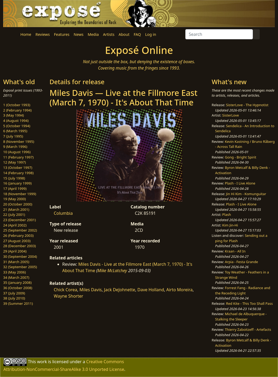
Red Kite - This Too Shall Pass (249, 303)
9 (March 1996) (15, 146)
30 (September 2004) (20, 256)
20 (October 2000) (17, 204)
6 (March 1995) (15, 130)
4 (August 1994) (16, 120)
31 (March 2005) (16, 261)
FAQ (137, 34)
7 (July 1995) (13, 136)
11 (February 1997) (18, 157)
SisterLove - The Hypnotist (247, 104)
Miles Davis (90, 290)
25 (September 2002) (20, 230)
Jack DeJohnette (119, 290)
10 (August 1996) (16, 151)
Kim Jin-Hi (230, 225)
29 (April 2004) (14, 251)
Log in (150, 34)
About (124, 34)
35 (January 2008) (17, 282)
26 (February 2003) (18, 235)
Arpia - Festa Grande (241, 261)
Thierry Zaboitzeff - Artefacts (248, 329)
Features (61, 34)
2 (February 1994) (17, 110)
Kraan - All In (235, 251)
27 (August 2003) (16, 240)
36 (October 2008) (17, 287)
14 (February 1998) (18, 172)
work (42, 362)
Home (25, 34)
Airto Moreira (179, 290)
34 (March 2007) (16, 277)
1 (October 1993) (16, 104)
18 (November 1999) (19, 193)
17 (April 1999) (14, 188)
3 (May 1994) (13, 115)
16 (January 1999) (17, 183)
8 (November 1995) (18, 141)
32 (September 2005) (20, 266)
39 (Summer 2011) (18, 303)
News (78, 34)
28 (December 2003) (19, 245)
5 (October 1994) (16, 125)
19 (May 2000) (14, 198)
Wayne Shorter (68, 296)
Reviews (42, 34)
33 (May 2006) (14, 272)
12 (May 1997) (14, 162)
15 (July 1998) (14, 178)
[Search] (219, 34)
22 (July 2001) (14, 214)
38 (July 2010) (14, 298)
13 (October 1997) (17, 167)
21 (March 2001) (16, 209)
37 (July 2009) (14, 293)
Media (93, 34)
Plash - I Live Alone (240, 183)
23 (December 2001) (19, 219)
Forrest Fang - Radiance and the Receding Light (242, 290)
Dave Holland (150, 290)
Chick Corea (65, 290)
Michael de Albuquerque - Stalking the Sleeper (241, 316)
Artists (108, 34)
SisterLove (230, 115)
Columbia (63, 213)
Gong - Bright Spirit (240, 157)
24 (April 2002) (14, 225)
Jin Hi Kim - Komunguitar (246, 193)
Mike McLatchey (112, 270)
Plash (226, 214)
